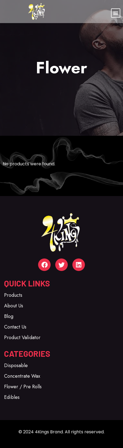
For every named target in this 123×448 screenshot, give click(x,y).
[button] (115, 13)
